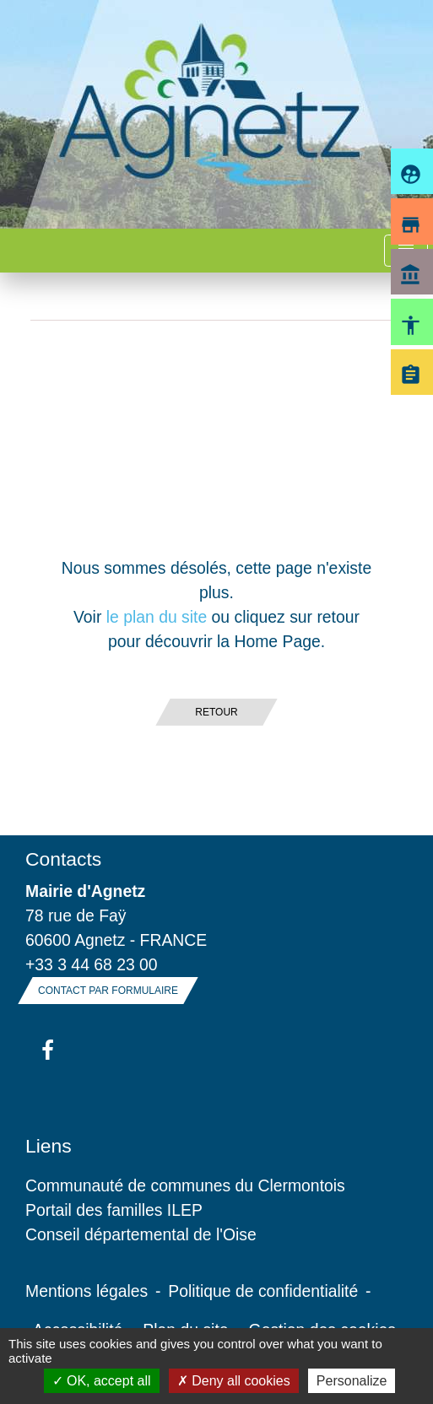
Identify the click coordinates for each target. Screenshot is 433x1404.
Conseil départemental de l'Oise (141, 1234)
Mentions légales (86, 1291)
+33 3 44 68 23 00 (91, 964)
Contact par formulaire (108, 990)
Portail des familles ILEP (114, 1210)
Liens (48, 1146)
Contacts (63, 859)
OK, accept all (101, 1381)
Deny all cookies (233, 1381)
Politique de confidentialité (263, 1291)
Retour (216, 712)
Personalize (352, 1381)
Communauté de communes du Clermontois (185, 1185)
